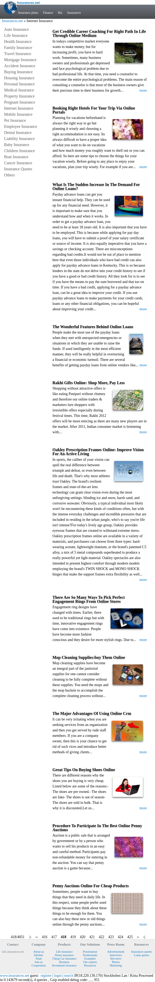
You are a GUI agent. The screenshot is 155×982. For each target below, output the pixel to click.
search (68, 976)
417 (54, 937)
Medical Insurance (19, 90)
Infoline (38, 955)
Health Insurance (17, 41)
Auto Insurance (16, 29)
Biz (60, 12)
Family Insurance (18, 47)
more (143, 90)
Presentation (90, 951)
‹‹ (37, 937)
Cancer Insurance (18, 163)
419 (73, 937)
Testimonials (90, 955)
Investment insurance (64, 965)
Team (38, 958)
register (46, 976)
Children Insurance (19, 150)
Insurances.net (12, 21)
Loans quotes (141, 955)
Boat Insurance (16, 157)
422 (101, 937)
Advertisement (115, 951)
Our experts (90, 962)
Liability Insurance (19, 138)
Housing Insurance (19, 78)
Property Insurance (19, 96)
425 (130, 937)
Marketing (116, 965)
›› (138, 937)
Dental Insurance (17, 132)
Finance (48, 12)
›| (144, 937)
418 (63, 937)
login (58, 976)
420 (82, 937)
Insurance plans (28, 12)
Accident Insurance (19, 66)
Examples (90, 958)
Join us (39, 962)
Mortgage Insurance (20, 59)
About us (38, 951)
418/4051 (17, 937)
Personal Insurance (19, 84)
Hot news (115, 958)
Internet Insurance (18, 108)
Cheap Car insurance (64, 958)
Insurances (74, 12)
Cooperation (38, 965)
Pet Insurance (15, 120)
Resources (90, 965)
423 (111, 937)
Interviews (116, 955)
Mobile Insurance (18, 114)
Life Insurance (15, 35)
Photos (116, 962)
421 (92, 937)
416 (44, 937)
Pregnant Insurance (19, 102)
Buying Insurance (18, 72)
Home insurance (64, 955)
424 (120, 937)
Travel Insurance (17, 53)
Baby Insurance (16, 144)
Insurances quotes (141, 951)
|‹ (30, 937)
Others (9, 175)
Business (64, 962)
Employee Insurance (20, 126)
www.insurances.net (14, 976)
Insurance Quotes (18, 169)
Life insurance (64, 951)
